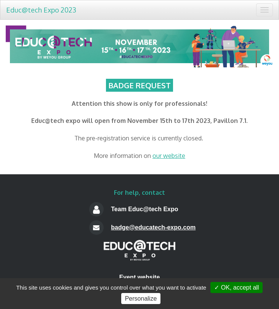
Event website (139, 277)
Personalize (141, 298)
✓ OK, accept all (236, 287)
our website (168, 155)
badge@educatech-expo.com (153, 227)
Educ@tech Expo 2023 (41, 10)
